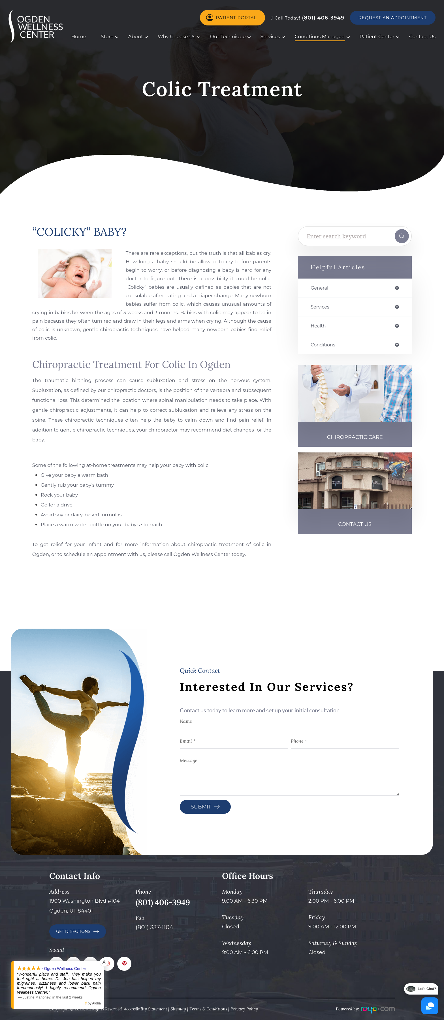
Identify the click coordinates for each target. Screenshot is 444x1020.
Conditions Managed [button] (320, 36)
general (320, 288)
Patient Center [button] (377, 36)
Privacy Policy (244, 1009)
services (321, 307)
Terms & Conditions (208, 1009)
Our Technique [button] (228, 36)
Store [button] (107, 36)
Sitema (176, 1009)
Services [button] (270, 36)
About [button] (135, 36)
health (319, 327)
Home (78, 36)
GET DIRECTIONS (73, 931)
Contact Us (422, 36)
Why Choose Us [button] (176, 36)
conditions (324, 346)
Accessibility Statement (145, 1009)
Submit (201, 807)
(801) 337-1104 (154, 927)
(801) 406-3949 (307, 18)
